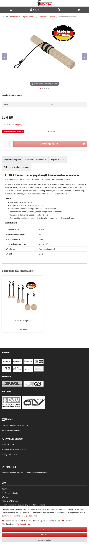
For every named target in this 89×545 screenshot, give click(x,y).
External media (54, 521)
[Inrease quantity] (9, 142)
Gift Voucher (7, 489)
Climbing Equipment (46, 17)
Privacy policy (11, 516)
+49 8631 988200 (14, 438)
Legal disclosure (30, 516)
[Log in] (35, 9)
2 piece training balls (22, 321)
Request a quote (57, 160)
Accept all (44, 529)
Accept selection (44, 540)
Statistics (23, 521)
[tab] (12, 159)
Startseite (16, 17)
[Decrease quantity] (9, 145)
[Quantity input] (5, 144)
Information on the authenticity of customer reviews (23, 505)
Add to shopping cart (62, 143)
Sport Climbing (29, 17)
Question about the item (35, 160)
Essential (10, 521)
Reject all (45, 535)
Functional (10, 524)
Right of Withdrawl (9, 501)
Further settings (23, 524)
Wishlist (5, 497)
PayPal (69, 521)
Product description (12, 160)
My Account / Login (10, 493)
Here (4, 473)
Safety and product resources (16, 167)
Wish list (51, 131)
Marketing (37, 521)
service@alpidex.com (11, 430)
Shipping (18, 124)
